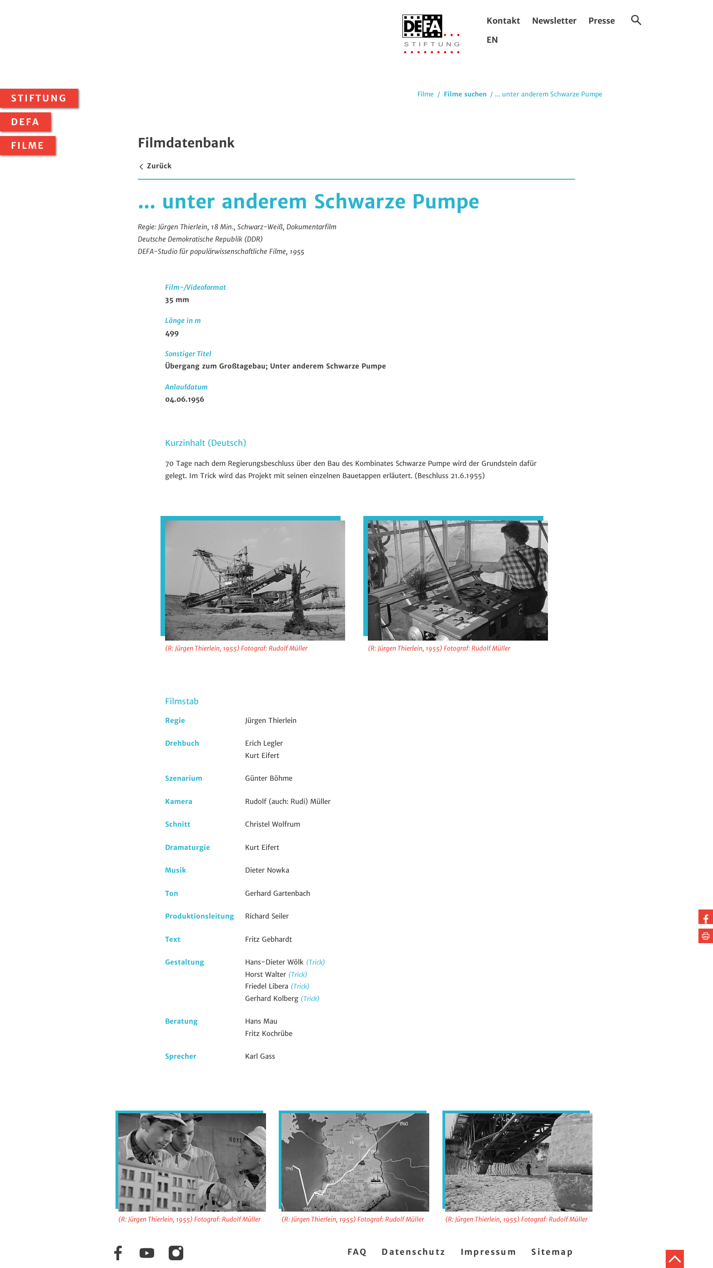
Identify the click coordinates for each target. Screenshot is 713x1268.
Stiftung (39, 98)
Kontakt (503, 20)
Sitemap (552, 1252)
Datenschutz (414, 1252)
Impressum (489, 1252)
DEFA (25, 122)
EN (492, 40)
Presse (601, 20)
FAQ (357, 1252)
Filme (28, 146)
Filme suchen (465, 94)
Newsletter (554, 20)
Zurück (154, 166)
